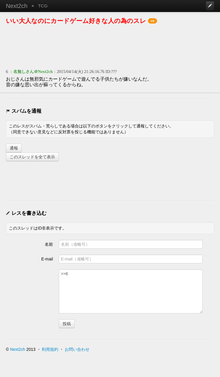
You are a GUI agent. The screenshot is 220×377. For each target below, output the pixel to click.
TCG (43, 5)
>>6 (131, 291)
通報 (14, 148)
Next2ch (16, 6)
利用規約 (50, 349)
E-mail (47, 259)
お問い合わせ (77, 349)
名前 (49, 244)
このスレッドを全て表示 (32, 157)
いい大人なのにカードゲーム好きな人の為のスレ (76, 20)
